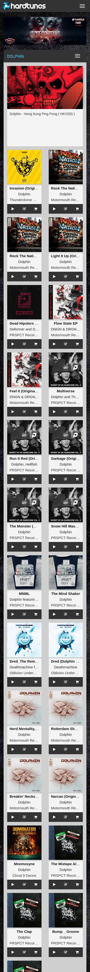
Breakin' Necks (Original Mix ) (35, 796)
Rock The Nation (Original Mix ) (36, 256)
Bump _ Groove (65, 931)
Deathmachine (21, 667)
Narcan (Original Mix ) (69, 796)
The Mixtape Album (67, 864)
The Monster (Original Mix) (32, 526)
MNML (24, 594)
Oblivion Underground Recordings (37, 673)
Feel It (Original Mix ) (27, 391)
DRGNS (72, 329)
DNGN (56, 329)
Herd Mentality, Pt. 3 (27, 729)
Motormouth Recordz (68, 200)
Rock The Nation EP (68, 188)
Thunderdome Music (26, 200)
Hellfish (31, 464)
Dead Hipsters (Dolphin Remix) (36, 323)
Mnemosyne (24, 864)
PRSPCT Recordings (26, 335)
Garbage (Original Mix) (70, 458)
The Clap (24, 931)
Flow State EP (66, 323)
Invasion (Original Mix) (29, 188)
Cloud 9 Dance (24, 875)
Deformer (17, 329)
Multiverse (66, 391)
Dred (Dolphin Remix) (69, 661)
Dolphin (24, 194)
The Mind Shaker (65, 594)
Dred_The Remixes (26, 661)
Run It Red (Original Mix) (31, 458)
